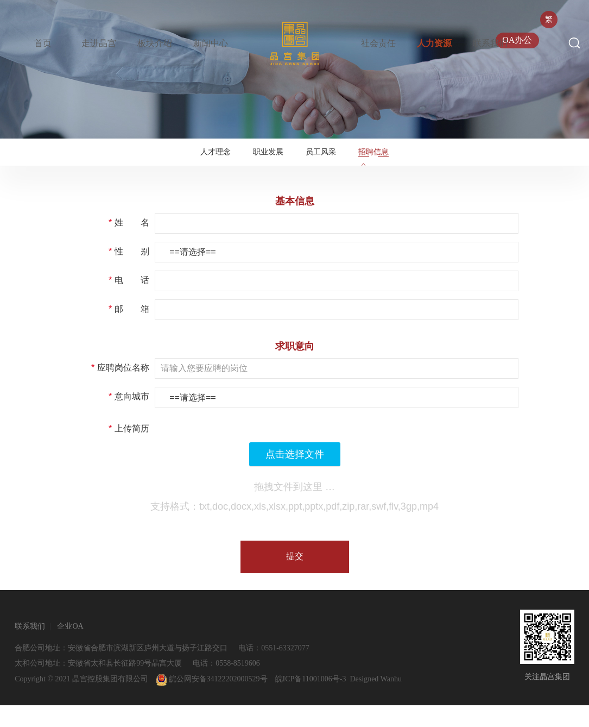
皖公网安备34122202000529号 (212, 701)
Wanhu (391, 701)
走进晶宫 (98, 43)
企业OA (70, 648)
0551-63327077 (285, 670)
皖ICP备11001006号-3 (310, 701)
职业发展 (266, 162)
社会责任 (378, 43)
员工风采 (323, 162)
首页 (43, 43)
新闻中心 (210, 43)
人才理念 (209, 162)
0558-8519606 (238, 685)
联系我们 (490, 43)
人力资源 (434, 43)
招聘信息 (380, 162)
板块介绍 (154, 43)
